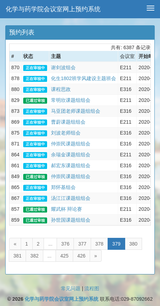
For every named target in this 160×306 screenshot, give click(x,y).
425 (64, 256)
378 (99, 244)
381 (17, 256)
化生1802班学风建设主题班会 (83, 78)
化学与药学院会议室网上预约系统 (53, 9)
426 (81, 256)
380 (133, 244)
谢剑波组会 (63, 67)
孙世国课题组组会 (70, 220)
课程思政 (61, 89)
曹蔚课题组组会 (68, 122)
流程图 (91, 288)
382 (34, 256)
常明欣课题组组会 (70, 100)
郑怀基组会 (63, 187)
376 (65, 244)
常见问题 (71, 288)
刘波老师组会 (66, 133)
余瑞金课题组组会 (70, 154)
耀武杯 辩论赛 (66, 209)
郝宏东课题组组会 (70, 165)
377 (82, 244)
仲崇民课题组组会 (70, 144)
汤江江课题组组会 (70, 198)
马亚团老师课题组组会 (75, 111)
